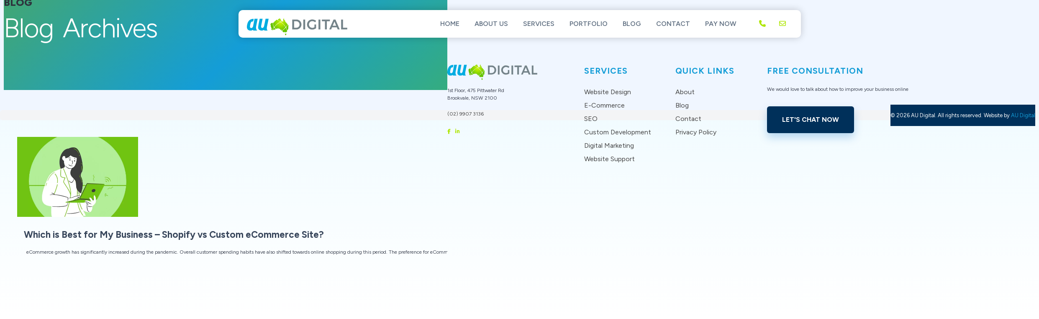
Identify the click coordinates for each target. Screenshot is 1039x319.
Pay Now (720, 24)
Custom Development (617, 132)
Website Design (607, 92)
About (685, 92)
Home (449, 24)
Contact (673, 24)
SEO (591, 119)
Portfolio (589, 24)
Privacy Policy (695, 132)
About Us (491, 24)
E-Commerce (604, 105)
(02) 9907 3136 (465, 114)
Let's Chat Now (810, 119)
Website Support (609, 159)
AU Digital (1023, 115)
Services (538, 24)
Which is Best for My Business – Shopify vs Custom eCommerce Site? (174, 234)
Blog (632, 24)
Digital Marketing (609, 145)
